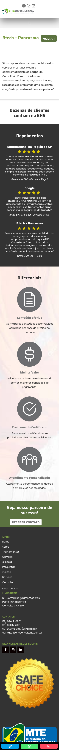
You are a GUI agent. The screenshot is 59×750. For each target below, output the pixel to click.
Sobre (5, 547)
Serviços (7, 557)
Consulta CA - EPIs (13, 605)
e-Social (7, 562)
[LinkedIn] (20, 649)
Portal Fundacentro (14, 602)
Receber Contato (26, 522)
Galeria (6, 572)
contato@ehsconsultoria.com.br (22, 632)
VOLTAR (49, 38)
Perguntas (8, 567)
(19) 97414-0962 (12, 621)
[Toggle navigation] (53, 11)
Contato (7, 582)
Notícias (7, 577)
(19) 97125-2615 (11, 625)
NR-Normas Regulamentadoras (21, 598)
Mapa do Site (10, 588)
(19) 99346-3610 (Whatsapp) (19, 629)
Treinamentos (11, 552)
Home (5, 541)
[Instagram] (13, 649)
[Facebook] (5, 649)
